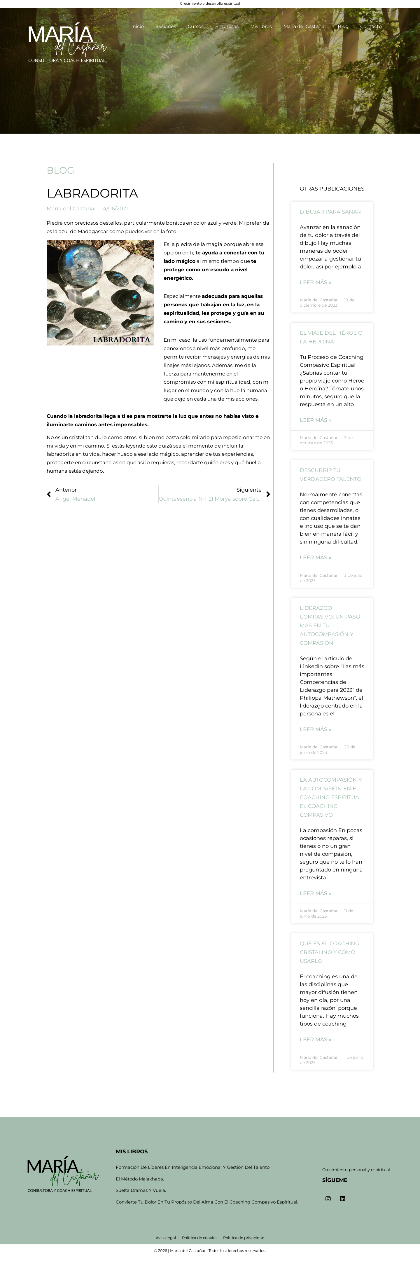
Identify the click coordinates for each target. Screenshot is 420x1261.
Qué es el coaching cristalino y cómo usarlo (329, 953)
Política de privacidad (244, 1237)
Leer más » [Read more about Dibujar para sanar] (315, 282)
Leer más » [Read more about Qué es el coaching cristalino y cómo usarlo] (315, 1040)
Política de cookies (199, 1237)
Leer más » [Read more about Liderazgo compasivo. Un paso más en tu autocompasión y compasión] (315, 729)
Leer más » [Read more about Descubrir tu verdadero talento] (315, 558)
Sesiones (165, 26)
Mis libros (261, 26)
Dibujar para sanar (330, 212)
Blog (343, 26)
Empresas (227, 26)
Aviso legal (166, 1237)
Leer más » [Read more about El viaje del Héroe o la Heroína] (315, 420)
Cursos (196, 26)
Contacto (371, 26)
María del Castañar (305, 26)
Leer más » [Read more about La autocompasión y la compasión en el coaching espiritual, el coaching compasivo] (315, 893)
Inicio (137, 26)
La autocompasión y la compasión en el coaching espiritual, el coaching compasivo (332, 797)
